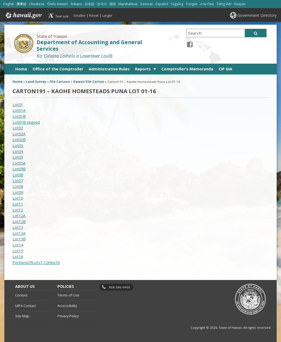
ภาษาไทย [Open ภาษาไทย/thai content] (207, 4)
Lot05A (18, 163)
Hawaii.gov (23, 15)
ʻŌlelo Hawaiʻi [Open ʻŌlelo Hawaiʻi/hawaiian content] (57, 4)
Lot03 (17, 145)
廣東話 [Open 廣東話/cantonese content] (21, 4)
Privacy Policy (68, 316)
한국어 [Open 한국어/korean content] (102, 4)
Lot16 (17, 256)
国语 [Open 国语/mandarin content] (112, 4)
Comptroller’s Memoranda (187, 68)
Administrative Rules (109, 68)
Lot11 (17, 204)
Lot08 (17, 186)
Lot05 (17, 157)
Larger (107, 15)
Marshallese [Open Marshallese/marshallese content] (128, 4)
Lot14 (17, 244)
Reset (94, 15)
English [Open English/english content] (8, 4)
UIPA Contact (25, 305)
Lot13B (19, 239)
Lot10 (17, 198)
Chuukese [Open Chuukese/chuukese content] (36, 4)
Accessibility (67, 305)
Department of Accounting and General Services (89, 45)
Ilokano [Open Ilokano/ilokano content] (76, 4)
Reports (143, 68)
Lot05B (19, 168)
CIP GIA (225, 68)
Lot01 (17, 104)
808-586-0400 (119, 287)
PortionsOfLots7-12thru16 (36, 262)
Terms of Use (68, 295)
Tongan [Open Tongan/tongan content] (192, 4)
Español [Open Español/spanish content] (162, 4)
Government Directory (257, 15)
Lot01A (18, 110)
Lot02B (19, 139)
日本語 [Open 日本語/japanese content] (89, 4)
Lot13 (17, 227)
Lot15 (17, 250)
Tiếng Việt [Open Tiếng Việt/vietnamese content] (224, 4)
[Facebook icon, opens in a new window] (190, 44)
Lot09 (17, 192)
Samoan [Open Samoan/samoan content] (146, 4)
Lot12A (18, 215)
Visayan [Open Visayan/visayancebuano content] (240, 4)
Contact (21, 295)
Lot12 (17, 210)
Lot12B (19, 221)
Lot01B (19, 116)
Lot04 (17, 151)
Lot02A (18, 133)
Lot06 (17, 174)
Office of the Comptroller (58, 68)
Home (21, 68)
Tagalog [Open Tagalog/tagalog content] (177, 4)
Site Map (22, 316)
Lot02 (17, 128)
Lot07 (17, 180)
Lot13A (18, 233)
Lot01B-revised (26, 122)
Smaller (79, 15)
